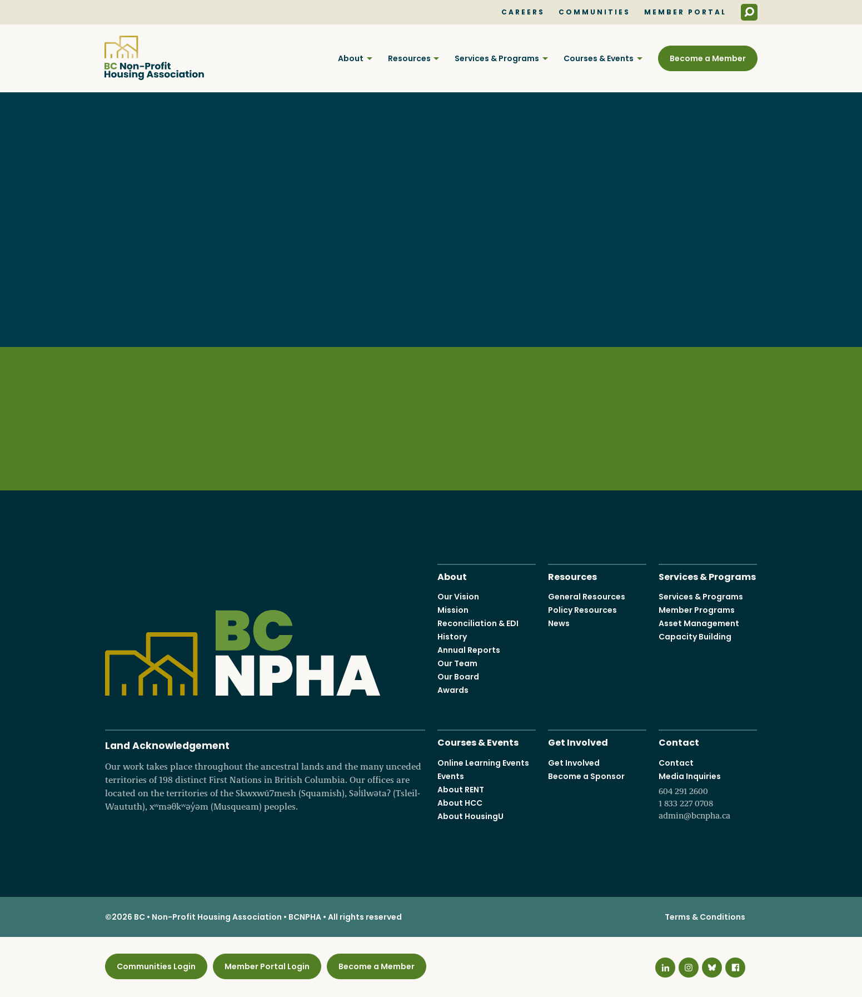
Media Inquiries (708, 795)
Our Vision (458, 596)
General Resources (586, 596)
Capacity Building (695, 636)
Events (450, 775)
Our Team (457, 663)
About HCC (459, 802)
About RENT (460, 789)
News (559, 623)
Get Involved (578, 741)
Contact (679, 741)
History (452, 636)
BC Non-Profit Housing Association (154, 58)
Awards (453, 690)
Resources (409, 58)
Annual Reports (468, 650)
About (350, 58)
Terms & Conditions (705, 916)
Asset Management (699, 623)
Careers (523, 12)
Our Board (458, 676)
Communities (594, 12)
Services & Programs (497, 58)
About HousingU (470, 815)
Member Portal (685, 12)
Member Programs (697, 610)
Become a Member (708, 58)
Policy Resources (582, 610)
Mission (453, 610)
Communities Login (156, 966)
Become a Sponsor (586, 775)
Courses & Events (599, 58)
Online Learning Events (483, 762)
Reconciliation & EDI (478, 623)
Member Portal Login (267, 966)
